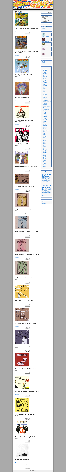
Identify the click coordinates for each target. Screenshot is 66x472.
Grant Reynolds (45, 104)
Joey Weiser (44, 118)
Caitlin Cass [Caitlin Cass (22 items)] (47, 175)
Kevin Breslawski (45, 125)
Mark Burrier (44, 128)
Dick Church (44, 90)
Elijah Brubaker (45, 97)
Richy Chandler (45, 153)
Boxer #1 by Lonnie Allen (22, 97)
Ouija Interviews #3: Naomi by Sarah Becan (27, 254)
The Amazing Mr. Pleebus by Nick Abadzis (26, 28)
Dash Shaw (44, 86)
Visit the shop (43, 28)
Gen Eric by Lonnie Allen (22, 144)
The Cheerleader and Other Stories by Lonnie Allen (25, 121)
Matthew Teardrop (45, 136)
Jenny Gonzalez (45, 115)
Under (43, 61)
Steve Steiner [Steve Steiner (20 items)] (47, 193)
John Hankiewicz (45, 119)
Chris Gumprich (45, 79)
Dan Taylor (44, 84)
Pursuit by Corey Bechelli (22, 459)
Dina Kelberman (45, 92)
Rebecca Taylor (45, 151)
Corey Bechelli (45, 82)
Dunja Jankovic (45, 95)
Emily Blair (44, 98)
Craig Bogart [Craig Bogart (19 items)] (46, 177)
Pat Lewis (44, 146)
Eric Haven (44, 99)
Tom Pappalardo (45, 164)
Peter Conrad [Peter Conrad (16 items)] (47, 189)
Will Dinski (44, 166)
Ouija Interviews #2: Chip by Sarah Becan (26, 231)
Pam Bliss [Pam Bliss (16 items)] (48, 188)
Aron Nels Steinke (45, 73)
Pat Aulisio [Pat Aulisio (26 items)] (44, 189)
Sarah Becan (44, 158)
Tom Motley (44, 163)
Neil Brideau (44, 141)
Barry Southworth (45, 75)
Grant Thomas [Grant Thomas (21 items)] (44, 179)
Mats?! (44, 131)
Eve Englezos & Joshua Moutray (47, 101)
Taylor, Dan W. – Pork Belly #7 (45, 46)
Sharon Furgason (45, 160)
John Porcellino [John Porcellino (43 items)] (45, 182)
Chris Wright (44, 80)
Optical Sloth (33, 3)
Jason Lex (44, 110)
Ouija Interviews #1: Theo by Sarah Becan (26, 209)
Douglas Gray (44, 93)
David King (44, 88)
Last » (21, 12)
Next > (20, 12)
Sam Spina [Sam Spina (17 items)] (46, 192)
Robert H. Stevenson (45, 154)
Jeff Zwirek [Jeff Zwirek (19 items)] (46, 180)
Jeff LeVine (44, 112)
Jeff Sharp (44, 113)
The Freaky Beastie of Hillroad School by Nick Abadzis (26, 52)
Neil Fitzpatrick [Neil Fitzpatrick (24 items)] (47, 187)
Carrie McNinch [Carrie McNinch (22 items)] (44, 176)
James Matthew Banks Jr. (46, 109)
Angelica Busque (45, 72)
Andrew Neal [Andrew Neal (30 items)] (44, 171)
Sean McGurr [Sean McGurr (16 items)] (43, 193)
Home (15, 8)
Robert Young (44, 155)
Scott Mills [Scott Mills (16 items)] (49, 192)
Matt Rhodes (44, 134)
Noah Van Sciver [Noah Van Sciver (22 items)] (44, 188)
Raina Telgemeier (45, 150)
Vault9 (35, 470)
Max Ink (44, 137)
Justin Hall (44, 121)
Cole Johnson (44, 81)
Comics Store (19, 8)
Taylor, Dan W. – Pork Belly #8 (45, 41)
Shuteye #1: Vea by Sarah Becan (24, 300)
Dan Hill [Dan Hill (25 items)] (50, 177)
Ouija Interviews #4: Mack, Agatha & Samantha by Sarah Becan (25, 277)
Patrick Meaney (45, 147)
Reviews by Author (27, 8)
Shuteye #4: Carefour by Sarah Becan (25, 368)
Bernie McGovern (45, 76)
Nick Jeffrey (44, 142)
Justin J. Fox (44, 122)
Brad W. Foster (45, 77)
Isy (43, 107)
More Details (17, 31)
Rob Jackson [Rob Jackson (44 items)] (45, 191)
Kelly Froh (44, 124)
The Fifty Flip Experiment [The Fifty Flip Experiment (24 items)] (46, 193)
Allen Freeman (45, 69)
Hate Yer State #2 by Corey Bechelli (25, 437)
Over (43, 63)
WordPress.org (44, 203)
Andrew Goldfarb (45, 70)
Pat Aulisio (44, 145)
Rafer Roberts (45, 149)
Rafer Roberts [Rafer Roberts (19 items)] (45, 190)
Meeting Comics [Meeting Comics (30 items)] (45, 185)
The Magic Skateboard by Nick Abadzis (26, 75)
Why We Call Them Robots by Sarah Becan (27, 391)
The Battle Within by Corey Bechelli (25, 414)
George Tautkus (45, 103)
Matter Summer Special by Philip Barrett (26, 166)
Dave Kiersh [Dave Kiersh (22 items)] (47, 178)
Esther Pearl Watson (45, 100)
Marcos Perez (45, 127)
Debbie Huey (44, 89)
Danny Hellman (45, 85)
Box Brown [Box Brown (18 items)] (48, 171)
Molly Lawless (45, 139)
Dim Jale (44, 91)
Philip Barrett (44, 148)
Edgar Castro (44, 96)
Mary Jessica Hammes (46, 130)
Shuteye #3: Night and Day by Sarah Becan (27, 346)
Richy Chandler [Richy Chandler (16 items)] (49, 190)
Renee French (45, 152)
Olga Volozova (45, 144)
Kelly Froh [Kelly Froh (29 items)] (48, 182)
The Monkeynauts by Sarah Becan (24, 186)
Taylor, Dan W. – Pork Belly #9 (45, 36)
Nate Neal (44, 140)
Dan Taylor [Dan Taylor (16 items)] (43, 178)
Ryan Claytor (44, 156)
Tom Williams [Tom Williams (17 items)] (43, 195)
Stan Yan (44, 161)
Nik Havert (44, 143)
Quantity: (26, 32)
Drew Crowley (45, 94)
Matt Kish (44, 133)
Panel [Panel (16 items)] (50, 188)
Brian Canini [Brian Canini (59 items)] (45, 173)
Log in (43, 201)
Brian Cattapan (45, 78)
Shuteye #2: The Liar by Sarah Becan (25, 323)
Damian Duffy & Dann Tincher (46, 83)
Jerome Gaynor (45, 116)
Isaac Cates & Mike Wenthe (46, 106)
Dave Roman (44, 87)
